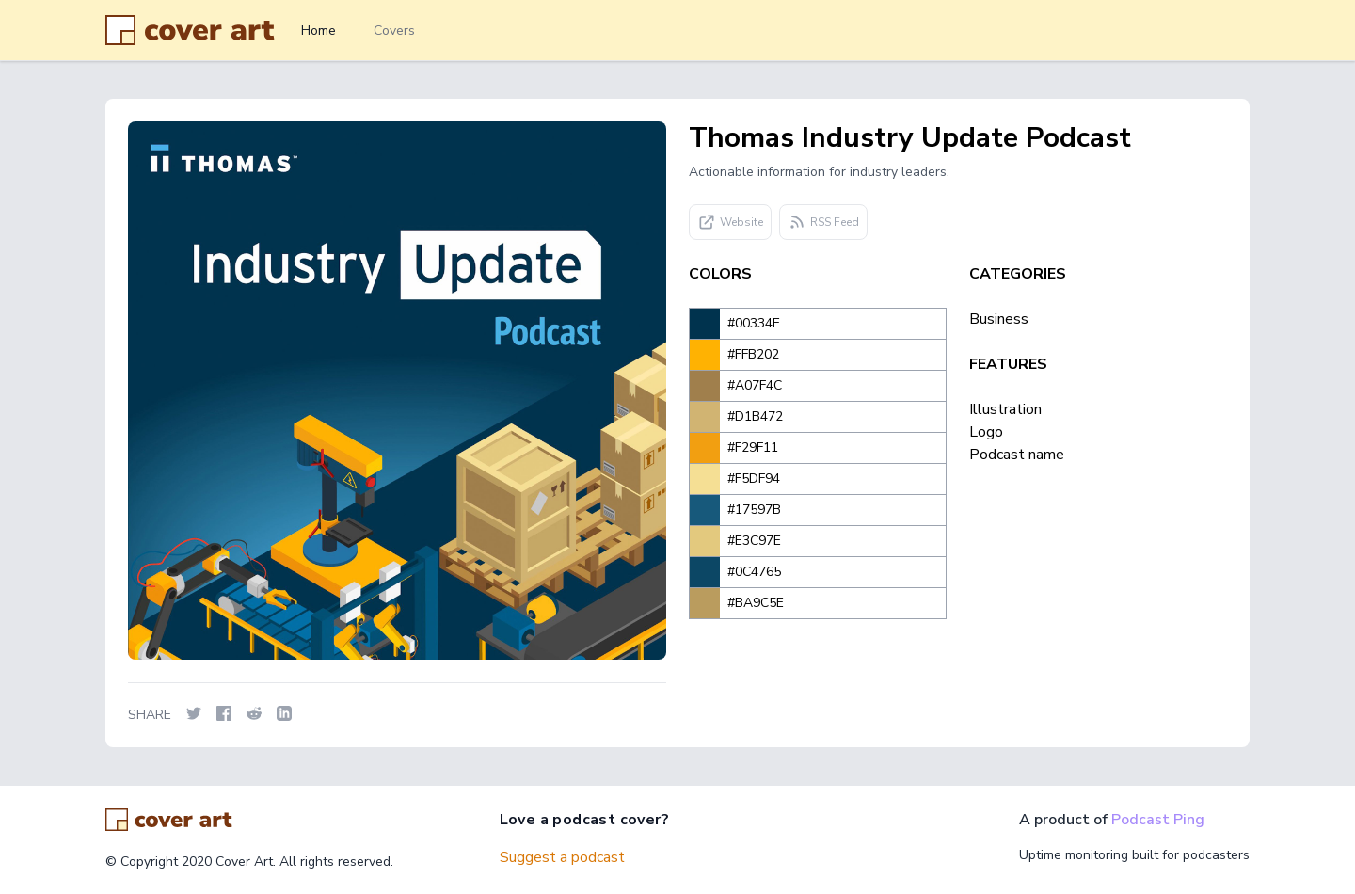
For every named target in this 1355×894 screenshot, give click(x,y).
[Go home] (168, 819)
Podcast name (1016, 454)
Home (318, 31)
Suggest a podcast (562, 857)
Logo (986, 432)
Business (998, 319)
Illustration (1005, 409)
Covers (394, 31)
